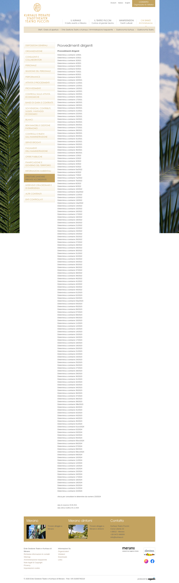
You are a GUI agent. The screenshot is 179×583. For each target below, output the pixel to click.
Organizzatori (63, 551)
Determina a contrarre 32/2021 (69, 141)
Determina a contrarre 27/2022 (69, 242)
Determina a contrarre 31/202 (69, 139)
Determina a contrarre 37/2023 (69, 396)
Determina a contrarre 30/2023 (69, 376)
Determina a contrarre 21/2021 (69, 111)
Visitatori (61, 554)
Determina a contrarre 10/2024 (69, 457)
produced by (146, 579)
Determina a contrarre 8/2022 (69, 183)
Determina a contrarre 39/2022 (69, 276)
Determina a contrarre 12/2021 (69, 86)
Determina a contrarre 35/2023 (69, 390)
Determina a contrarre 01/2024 (69, 424)
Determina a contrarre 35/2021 (69, 150)
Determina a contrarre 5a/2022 (69, 169)
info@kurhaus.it (116, 537)
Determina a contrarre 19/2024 (69, 483)
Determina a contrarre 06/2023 (69, 309)
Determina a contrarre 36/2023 (69, 393)
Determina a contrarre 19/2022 (69, 220)
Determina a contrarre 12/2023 (69, 326)
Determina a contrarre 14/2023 (69, 332)
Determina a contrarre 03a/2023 (70, 301)
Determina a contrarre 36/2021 (69, 153)
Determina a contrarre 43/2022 (69, 287)
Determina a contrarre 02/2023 (69, 295)
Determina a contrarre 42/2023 (69, 413)
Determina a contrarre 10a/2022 (70, 192)
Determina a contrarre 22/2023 (69, 354)
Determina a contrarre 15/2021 (69, 94)
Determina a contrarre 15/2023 (69, 334)
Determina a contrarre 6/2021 (69, 69)
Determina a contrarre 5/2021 (69, 66)
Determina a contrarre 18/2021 (69, 102)
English (127, 3)
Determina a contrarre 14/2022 (69, 206)
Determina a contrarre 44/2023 (69, 418)
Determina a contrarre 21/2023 (69, 351)
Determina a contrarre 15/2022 (69, 209)
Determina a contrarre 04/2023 (69, 304)
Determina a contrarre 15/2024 (69, 471)
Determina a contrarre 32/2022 (69, 256)
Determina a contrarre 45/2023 (69, 421)
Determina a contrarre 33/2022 (69, 259)
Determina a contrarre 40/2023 (69, 407)
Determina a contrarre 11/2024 (69, 460)
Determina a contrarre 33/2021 (69, 144)
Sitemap (27, 557)
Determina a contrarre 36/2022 (69, 267)
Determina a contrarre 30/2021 (69, 136)
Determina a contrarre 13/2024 (69, 466)
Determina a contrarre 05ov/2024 (70, 441)
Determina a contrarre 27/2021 (69, 127)
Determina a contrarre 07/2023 (69, 312)
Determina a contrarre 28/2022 (69, 245)
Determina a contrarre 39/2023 (69, 401)
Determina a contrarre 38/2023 (69, 399)
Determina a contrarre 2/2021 (69, 58)
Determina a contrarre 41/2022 (69, 281)
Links (60, 560)
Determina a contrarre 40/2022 (69, 278)
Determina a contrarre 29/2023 (69, 373)
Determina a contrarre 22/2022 (69, 228)
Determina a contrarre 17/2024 (69, 477)
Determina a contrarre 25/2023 (69, 362)
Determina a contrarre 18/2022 (69, 217)
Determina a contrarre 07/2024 (69, 446)
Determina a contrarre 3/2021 (69, 60)
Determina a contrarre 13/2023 (69, 329)
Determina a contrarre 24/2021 (69, 119)
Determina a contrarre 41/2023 (69, 410)
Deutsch (113, 3)
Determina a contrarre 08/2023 (69, 315)
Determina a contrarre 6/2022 (69, 172)
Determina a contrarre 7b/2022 (69, 181)
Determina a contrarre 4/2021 (69, 63)
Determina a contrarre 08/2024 (69, 449)
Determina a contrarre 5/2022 (69, 167)
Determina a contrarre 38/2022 (69, 273)
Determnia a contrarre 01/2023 (69, 292)
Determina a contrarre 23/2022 (69, 231)
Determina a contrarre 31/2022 (69, 253)
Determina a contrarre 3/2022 (69, 161)
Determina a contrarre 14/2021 (69, 91)
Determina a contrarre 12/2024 (69, 463)
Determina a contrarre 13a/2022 (70, 203)
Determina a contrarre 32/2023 (69, 382)
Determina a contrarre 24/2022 (69, 234)
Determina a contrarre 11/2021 (69, 83)
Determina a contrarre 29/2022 (69, 248)
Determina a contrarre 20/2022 (69, 223)
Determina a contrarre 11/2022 (69, 195)
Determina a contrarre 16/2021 (69, 97)
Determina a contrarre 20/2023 (69, 348)
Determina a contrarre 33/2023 (69, 385)
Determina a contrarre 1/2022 (69, 155)
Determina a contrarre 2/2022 (69, 158)
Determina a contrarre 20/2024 (69, 485)
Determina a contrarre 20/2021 (69, 108)
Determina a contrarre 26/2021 (69, 125)
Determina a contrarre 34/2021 (69, 147)
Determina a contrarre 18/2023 (69, 343)
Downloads (62, 557)
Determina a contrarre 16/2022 (69, 211)
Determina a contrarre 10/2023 (69, 320)
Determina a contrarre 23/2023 (69, 357)
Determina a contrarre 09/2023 (69, 318)
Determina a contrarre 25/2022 (69, 237)
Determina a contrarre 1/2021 (69, 55)
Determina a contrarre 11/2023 (69, 323)
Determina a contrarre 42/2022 (69, 284)
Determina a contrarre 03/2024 (69, 432)
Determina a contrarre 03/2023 (69, 298)
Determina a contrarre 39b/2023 (70, 404)
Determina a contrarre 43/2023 (69, 415)
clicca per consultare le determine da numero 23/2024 (79, 497)
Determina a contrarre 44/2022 (69, 290)
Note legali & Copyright (33, 562)
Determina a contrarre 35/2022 (69, 264)
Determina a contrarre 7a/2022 (69, 178)
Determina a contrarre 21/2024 (69, 488)
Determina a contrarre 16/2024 (69, 474)
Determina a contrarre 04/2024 (69, 435)
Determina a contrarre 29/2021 (69, 133)
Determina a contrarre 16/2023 (69, 337)
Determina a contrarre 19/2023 (69, 346)
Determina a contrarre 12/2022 (69, 197)
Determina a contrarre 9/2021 (69, 77)
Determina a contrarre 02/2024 (69, 429)
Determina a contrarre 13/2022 (69, 200)
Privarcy (27, 565)
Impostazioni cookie (32, 568)
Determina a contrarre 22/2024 (69, 491)
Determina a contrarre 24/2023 (69, 360)
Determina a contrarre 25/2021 (69, 122)
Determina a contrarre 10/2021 (69, 80)
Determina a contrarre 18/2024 (69, 480)
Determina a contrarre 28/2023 (69, 371)
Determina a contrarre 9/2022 (69, 186)
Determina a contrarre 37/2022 (69, 270)
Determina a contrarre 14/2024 (69, 469)
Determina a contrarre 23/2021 (69, 116)
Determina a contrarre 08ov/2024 (70, 452)
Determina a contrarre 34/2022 (69, 262)
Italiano (120, 3)
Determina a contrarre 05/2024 (69, 438)
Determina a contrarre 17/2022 (69, 214)
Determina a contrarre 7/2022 (69, 175)
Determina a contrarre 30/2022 (69, 250)
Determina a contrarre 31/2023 (69, 379)
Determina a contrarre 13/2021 (69, 88)
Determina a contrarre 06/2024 (69, 443)
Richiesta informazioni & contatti (37, 554)
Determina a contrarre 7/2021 (69, 72)
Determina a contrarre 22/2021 (69, 114)
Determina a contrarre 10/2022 (69, 189)
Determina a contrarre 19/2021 (69, 105)
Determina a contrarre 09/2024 (69, 455)
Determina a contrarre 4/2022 (69, 164)
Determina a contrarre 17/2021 (69, 100)
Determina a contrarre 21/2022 (69, 225)
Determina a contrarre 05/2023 (69, 306)
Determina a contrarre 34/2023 (69, 387)
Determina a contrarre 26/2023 (69, 365)
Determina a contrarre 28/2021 (69, 130)
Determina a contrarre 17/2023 (69, 340)
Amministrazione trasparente (35, 560)
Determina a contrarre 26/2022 (69, 239)
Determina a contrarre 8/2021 (69, 74)
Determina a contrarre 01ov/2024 (70, 427)
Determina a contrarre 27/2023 (69, 368)
